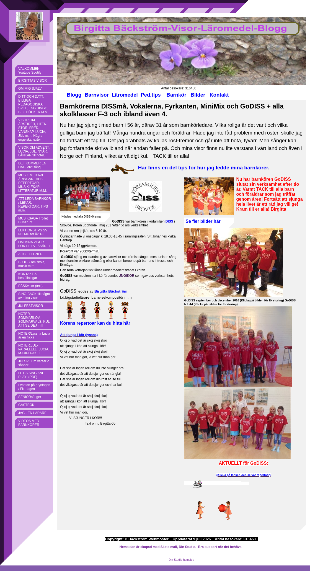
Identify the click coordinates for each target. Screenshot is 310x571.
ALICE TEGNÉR (30, 254)
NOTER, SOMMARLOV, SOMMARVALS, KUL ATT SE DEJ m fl (34, 319)
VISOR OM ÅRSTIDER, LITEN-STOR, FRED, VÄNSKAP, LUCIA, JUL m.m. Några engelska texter (32, 129)
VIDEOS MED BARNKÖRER (28, 423)
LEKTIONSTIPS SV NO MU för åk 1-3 (32, 232)
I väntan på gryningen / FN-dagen (34, 387)
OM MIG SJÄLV (30, 89)
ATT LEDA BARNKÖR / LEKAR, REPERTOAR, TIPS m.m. (34, 204)
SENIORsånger (29, 397)
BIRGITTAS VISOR (32, 80)
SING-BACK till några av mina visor (34, 296)
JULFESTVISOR (30, 306)
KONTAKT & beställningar (27, 276)
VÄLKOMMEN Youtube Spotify (30, 70)
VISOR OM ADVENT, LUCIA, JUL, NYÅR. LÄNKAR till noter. (34, 151)
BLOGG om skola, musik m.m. (31, 264)
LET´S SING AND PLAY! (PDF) (31, 375)
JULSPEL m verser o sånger (33, 363)
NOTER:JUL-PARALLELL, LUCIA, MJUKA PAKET (33, 349)
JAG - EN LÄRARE (32, 413)
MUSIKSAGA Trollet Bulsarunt (33, 220)
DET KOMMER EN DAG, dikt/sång (32, 165)
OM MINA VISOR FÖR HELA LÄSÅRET (34, 244)
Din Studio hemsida (181, 559)
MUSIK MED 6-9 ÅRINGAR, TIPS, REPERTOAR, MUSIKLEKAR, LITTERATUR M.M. (32, 183)
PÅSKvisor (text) (30, 286)
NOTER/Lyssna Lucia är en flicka (34, 335)
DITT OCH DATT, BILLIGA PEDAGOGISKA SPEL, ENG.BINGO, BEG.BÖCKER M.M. (33, 104)
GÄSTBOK (26, 405)
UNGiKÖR (126, 276)
